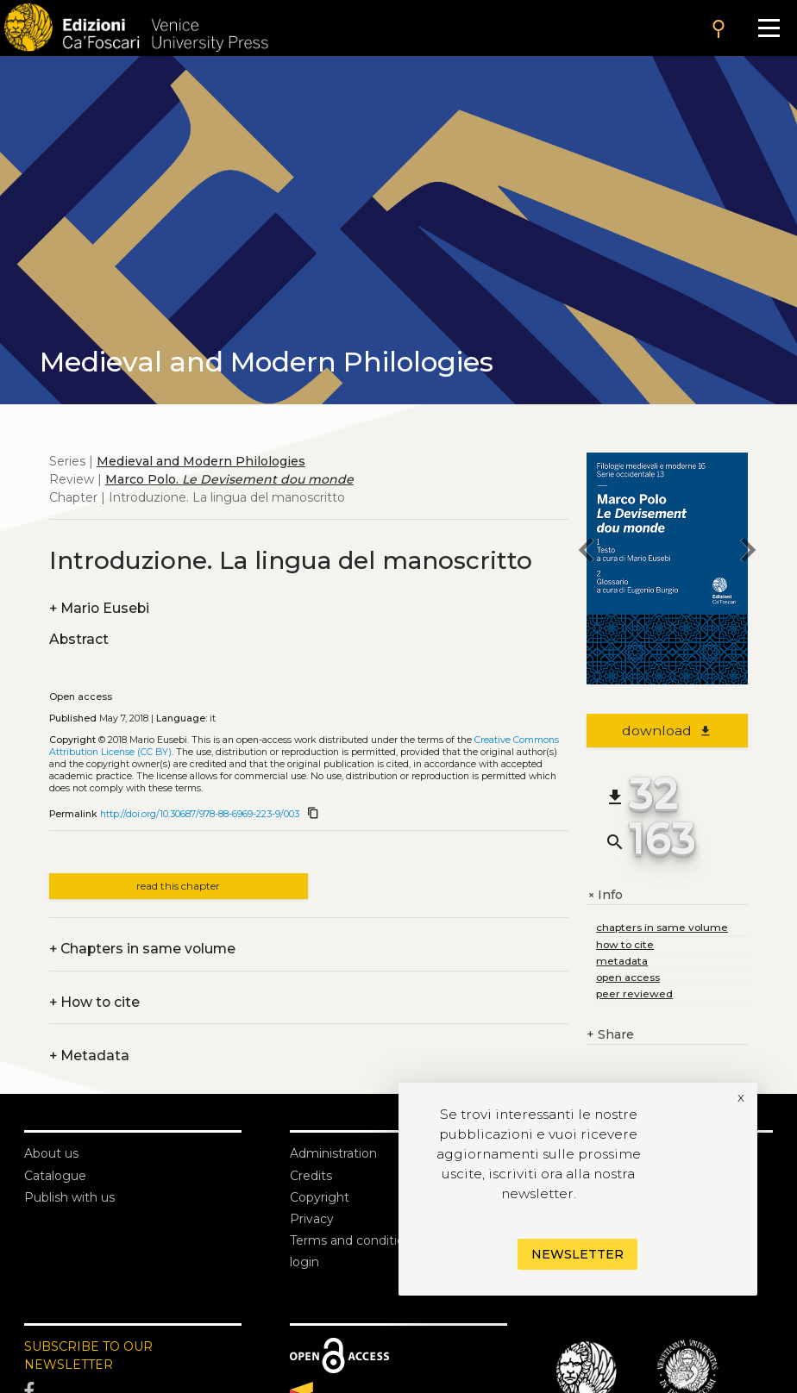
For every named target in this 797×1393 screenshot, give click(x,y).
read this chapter (178, 885)
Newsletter (577, 1254)
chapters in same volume (662, 927)
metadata (622, 960)
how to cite (625, 944)
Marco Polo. (229, 479)
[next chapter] (748, 552)
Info (605, 895)
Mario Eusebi (99, 608)
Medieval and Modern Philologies (201, 461)
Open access (80, 697)
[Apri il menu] (769, 28)
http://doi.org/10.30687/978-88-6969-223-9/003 (199, 814)
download (667, 730)
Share (610, 1035)
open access (628, 977)
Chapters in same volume (142, 948)
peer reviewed (634, 993)
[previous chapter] (586, 552)
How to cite (94, 1002)
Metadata (89, 1055)
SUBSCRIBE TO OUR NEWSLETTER (88, 1355)
